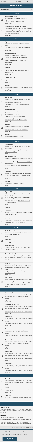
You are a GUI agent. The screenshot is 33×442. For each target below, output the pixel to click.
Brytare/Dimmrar (10, 53)
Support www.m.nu (11, 16)
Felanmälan (8, 316)
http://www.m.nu (9, 20)
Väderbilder (8, 363)
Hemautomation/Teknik (12, 254)
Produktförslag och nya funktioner (15, 26)
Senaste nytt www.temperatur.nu (15, 293)
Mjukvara (8, 239)
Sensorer (8, 67)
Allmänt (7, 85)
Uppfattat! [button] (10, 439)
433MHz (16, 141)
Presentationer (9, 379)
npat (29, 423)
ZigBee (16, 94)
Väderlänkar (8, 351)
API (6, 328)
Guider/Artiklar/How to (12, 264)
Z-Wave (16, 38)
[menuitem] (4, 2)
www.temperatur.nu (17, 289)
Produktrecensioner (11, 231)
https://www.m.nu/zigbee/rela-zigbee (15, 116)
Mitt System (8, 277)
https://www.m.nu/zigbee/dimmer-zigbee (16, 119)
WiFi (17, 188)
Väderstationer (9, 245)
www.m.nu (17, 13)
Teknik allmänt (17, 227)
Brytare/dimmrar (10, 109)
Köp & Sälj (8, 395)
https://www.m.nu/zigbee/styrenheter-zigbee (17, 104)
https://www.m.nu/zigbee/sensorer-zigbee (16, 129)
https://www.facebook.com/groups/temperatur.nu (18, 300)
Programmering (10, 77)
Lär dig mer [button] (23, 434)
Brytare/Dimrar (10, 192)
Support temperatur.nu (12, 304)
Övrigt (17, 375)
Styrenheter (9, 42)
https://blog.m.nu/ (10, 272)
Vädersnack (8, 340)
